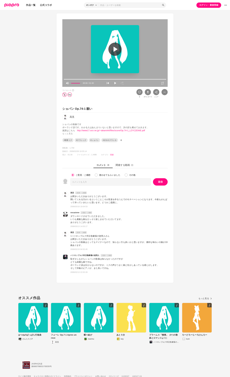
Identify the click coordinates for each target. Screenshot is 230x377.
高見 (72, 193)
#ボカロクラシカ (109, 140)
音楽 (112, 155)
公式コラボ (46, 5)
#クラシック (81, 140)
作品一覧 (30, 5)
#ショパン (94, 140)
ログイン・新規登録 (208, 5)
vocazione (74, 213)
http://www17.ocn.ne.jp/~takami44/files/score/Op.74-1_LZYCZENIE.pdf (111, 130)
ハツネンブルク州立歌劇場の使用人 (84, 255)
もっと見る (205, 298)
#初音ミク (68, 140)
